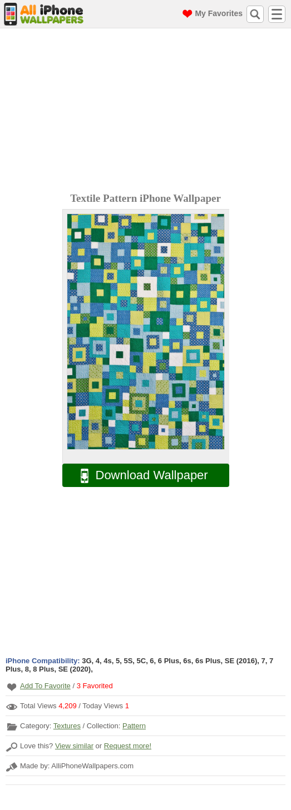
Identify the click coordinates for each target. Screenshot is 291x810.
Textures (67, 726)
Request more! (127, 746)
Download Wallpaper (138, 475)
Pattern (134, 726)
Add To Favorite (45, 686)
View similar (74, 746)
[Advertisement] (148, 112)
